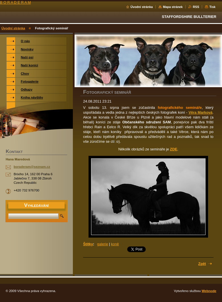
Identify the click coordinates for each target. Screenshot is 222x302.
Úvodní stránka (141, 7)
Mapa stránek (173, 7)
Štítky (88, 244)
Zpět (202, 264)
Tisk (212, 7)
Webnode (209, 291)
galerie (102, 244)
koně (115, 244)
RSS (196, 7)
